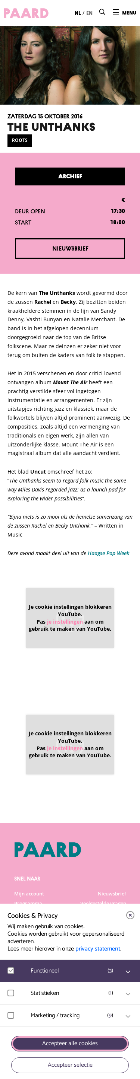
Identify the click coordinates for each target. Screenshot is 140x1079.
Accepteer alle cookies (70, 1043)
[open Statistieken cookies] (128, 994)
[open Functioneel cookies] (128, 972)
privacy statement (97, 949)
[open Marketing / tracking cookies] (128, 1016)
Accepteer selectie (70, 1065)
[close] (130, 915)
